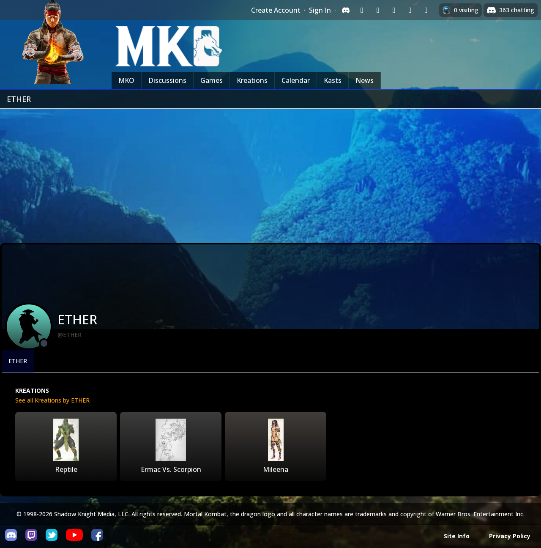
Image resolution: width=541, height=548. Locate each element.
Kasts (333, 80)
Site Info (457, 536)
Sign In (320, 10)
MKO (126, 80)
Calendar (295, 80)
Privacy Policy (509, 536)
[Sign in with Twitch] (361, 10)
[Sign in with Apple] (410, 10)
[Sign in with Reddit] (394, 10)
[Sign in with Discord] (345, 10)
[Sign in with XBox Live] (426, 10)
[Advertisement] (270, 172)
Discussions (167, 80)
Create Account (276, 10)
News (364, 80)
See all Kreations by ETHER (52, 400)
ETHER (17, 361)
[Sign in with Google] (378, 10)
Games (211, 80)
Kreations (252, 80)
